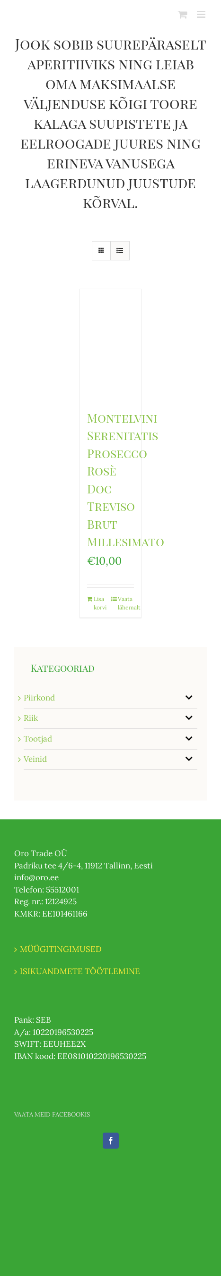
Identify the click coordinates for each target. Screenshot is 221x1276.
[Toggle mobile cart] (182, 14)
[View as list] (120, 251)
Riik (31, 718)
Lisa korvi (100, 603)
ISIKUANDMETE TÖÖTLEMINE (80, 971)
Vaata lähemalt (126, 603)
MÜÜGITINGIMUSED (61, 949)
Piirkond (39, 697)
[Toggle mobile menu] (202, 14)
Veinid (35, 759)
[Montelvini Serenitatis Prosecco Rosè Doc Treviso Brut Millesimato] (110, 344)
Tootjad (38, 739)
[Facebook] (111, 1141)
